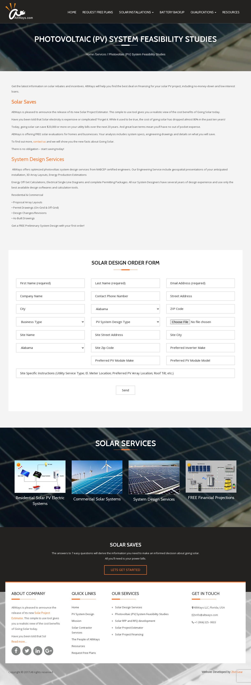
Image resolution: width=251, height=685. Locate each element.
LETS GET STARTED (125, 570)
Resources (230, 12)
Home (72, 12)
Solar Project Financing (129, 634)
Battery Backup (172, 12)
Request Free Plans (98, 12)
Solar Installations (136, 12)
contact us (39, 141)
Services (101, 54)
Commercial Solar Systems (97, 499)
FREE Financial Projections (211, 497)
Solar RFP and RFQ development (135, 621)
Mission (76, 621)
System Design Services (38, 159)
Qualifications (203, 12)
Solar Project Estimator (129, 627)
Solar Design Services (128, 607)
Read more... (19, 641)
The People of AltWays (86, 639)
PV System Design (83, 614)
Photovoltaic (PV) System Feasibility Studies (142, 614)
